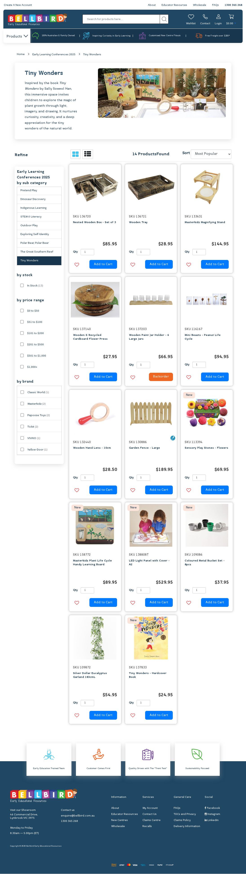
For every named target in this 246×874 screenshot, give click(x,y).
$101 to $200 (35, 333)
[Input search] (121, 19)
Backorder (159, 377)
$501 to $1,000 (36, 356)
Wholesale (199, 5)
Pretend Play (28, 190)
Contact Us (149, 814)
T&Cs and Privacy (185, 814)
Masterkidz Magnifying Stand (205, 222)
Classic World (38, 392)
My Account (150, 808)
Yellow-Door (37, 450)
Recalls (147, 826)
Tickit (32, 427)
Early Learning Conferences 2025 (53, 54)
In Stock (35, 286)
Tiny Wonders (92, 54)
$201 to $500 (35, 345)
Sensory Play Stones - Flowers (206, 448)
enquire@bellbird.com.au (78, 816)
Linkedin (212, 820)
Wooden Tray (138, 222)
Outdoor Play (29, 225)
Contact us (68, 810)
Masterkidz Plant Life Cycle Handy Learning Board (92, 562)
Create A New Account (18, 5)
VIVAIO (33, 438)
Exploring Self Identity (34, 234)
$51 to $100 (34, 322)
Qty (75, 252)
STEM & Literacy (31, 217)
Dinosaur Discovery (33, 199)
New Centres (119, 820)
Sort (186, 153)
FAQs (215, 5)
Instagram (212, 814)
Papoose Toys (38, 415)
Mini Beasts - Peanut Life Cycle (203, 337)
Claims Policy (182, 820)
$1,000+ (32, 367)
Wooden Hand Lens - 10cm (92, 448)
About (150, 5)
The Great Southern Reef (36, 252)
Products (17, 36)
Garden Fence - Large (144, 448)
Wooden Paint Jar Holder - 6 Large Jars (149, 337)
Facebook (212, 808)
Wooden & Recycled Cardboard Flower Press (90, 337)
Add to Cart (103, 264)
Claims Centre (151, 820)
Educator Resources (173, 5)
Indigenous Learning (33, 208)
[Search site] (164, 19)
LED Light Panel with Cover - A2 (149, 562)
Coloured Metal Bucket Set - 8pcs (205, 562)
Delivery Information (187, 826)
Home (21, 54)
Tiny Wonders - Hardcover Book (147, 675)
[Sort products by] (211, 154)
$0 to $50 (33, 311)
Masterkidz (36, 404)
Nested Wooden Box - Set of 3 (94, 222)
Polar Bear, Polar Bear (34, 243)
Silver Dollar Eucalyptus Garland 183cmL (90, 675)
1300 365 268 (233, 5)
